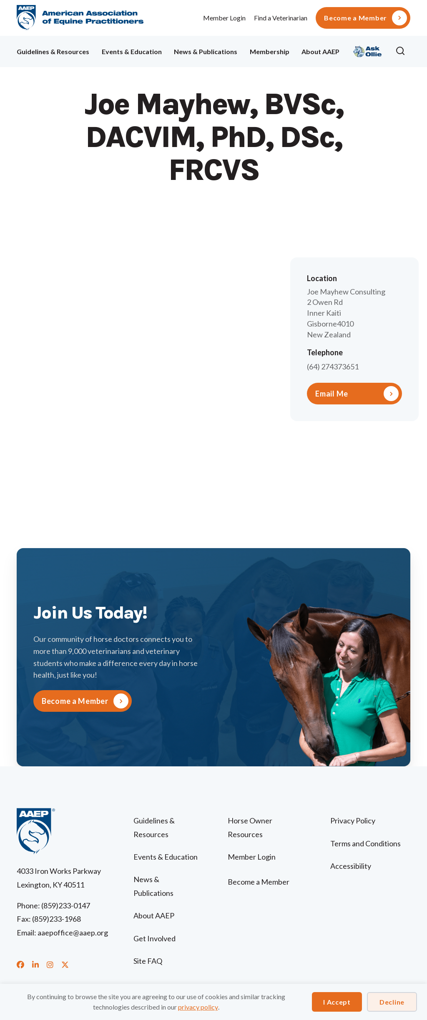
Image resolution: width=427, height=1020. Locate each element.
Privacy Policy (352, 820)
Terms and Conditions (365, 843)
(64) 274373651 (333, 366)
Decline (391, 1002)
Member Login (224, 18)
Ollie (367, 50)
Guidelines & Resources (53, 51)
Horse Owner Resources (250, 827)
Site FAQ (147, 960)
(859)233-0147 (65, 905)
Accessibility (350, 865)
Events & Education (132, 51)
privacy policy (198, 1007)
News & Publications (205, 51)
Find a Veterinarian (280, 18)
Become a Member (355, 18)
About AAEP (320, 51)
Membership (269, 51)
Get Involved (154, 938)
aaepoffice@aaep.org (73, 932)
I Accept (337, 1002)
